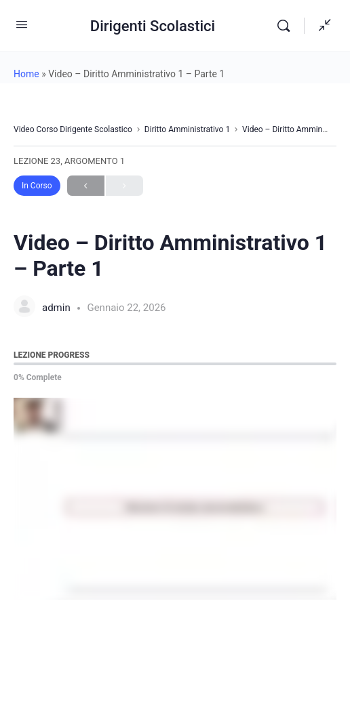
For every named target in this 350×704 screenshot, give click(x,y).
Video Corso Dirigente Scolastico (73, 129)
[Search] (286, 25)
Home (26, 73)
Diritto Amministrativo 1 (187, 129)
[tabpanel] (175, 499)
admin (57, 308)
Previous (85, 186)
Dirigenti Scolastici (152, 26)
